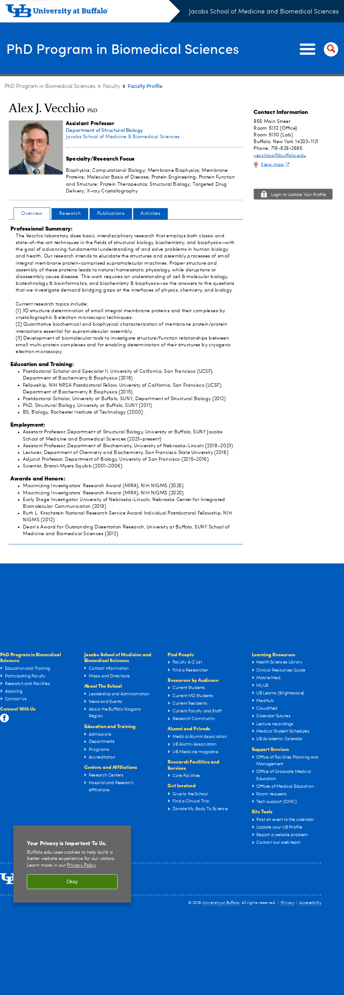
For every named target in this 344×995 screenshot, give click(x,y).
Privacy (287, 903)
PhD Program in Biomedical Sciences (108, 48)
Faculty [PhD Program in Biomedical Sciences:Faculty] (111, 86)
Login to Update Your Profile (298, 195)
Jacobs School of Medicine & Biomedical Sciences (123, 136)
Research (70, 213)
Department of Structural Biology (104, 130)
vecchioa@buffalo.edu (280, 155)
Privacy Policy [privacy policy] (81, 865)
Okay (72, 881)
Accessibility (310, 903)
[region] (72, 864)
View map (276, 164)
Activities (150, 213)
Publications (111, 213)
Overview (32, 213)
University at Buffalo (221, 903)
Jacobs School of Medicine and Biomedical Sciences (264, 12)
